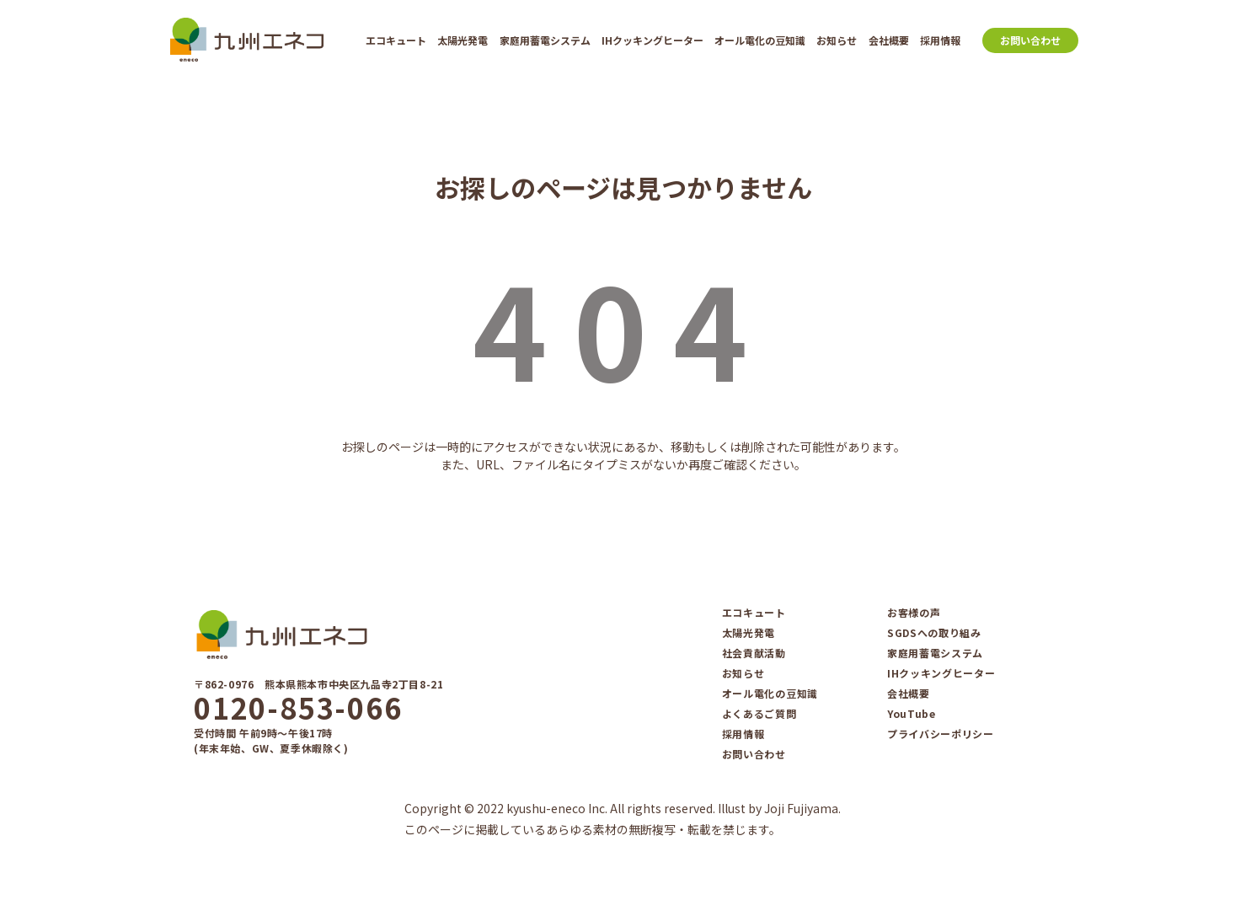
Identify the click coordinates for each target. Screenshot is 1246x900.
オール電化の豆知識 (759, 40)
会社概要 (889, 40)
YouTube (911, 714)
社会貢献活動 (754, 653)
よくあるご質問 (759, 714)
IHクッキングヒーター (652, 40)
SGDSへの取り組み (934, 633)
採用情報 (940, 40)
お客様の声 (914, 613)
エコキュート (396, 40)
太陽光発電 (462, 40)
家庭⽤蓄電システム (545, 40)
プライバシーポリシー (940, 734)
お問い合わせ (1030, 40)
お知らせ (836, 40)
